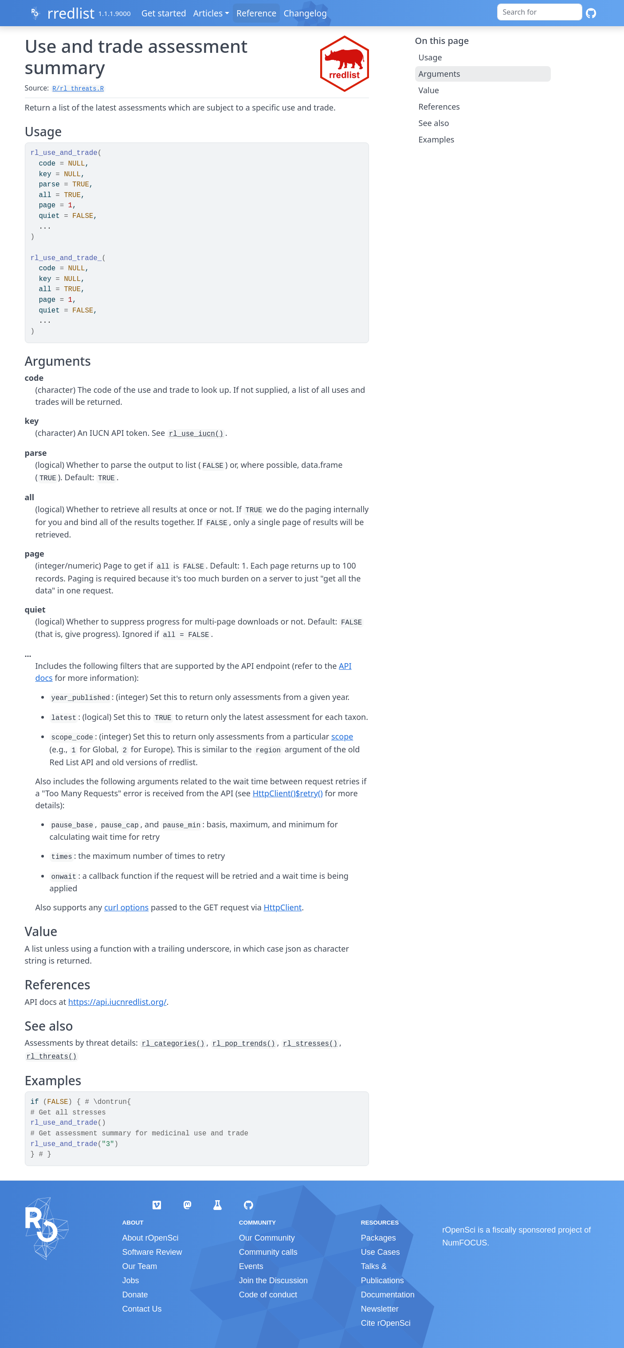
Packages (378, 1237)
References (439, 106)
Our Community (267, 1237)
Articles (209, 13)
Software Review (152, 1252)
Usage (430, 57)
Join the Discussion (273, 1280)
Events (251, 1266)
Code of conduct (268, 1294)
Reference (257, 13)
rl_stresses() (310, 1044)
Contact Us (142, 1309)
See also (434, 123)
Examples (437, 139)
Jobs (130, 1280)
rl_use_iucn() (196, 434)
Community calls (268, 1252)
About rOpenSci (150, 1237)
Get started (164, 13)
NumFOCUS (464, 1242)
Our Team (139, 1266)
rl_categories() (172, 1044)
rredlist (70, 13)
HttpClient (282, 907)
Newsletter (380, 1309)
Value (429, 90)
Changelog (306, 13)
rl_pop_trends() (243, 1044)
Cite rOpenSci (386, 1323)
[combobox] (539, 12)
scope (342, 736)
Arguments (439, 73)
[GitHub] (591, 13)
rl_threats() (52, 1057)
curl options (126, 907)
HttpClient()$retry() (288, 793)
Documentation (388, 1294)
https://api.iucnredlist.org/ (117, 1001)
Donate (135, 1294)
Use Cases (380, 1252)
